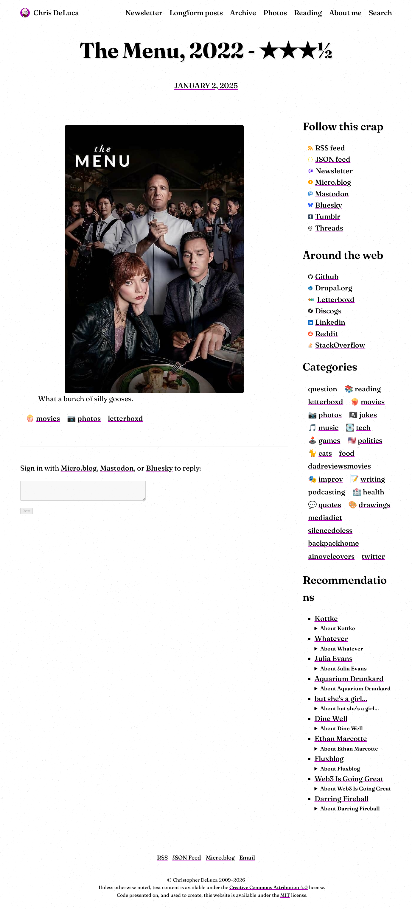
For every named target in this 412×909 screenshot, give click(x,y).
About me (345, 12)
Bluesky (159, 468)
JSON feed (329, 159)
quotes (329, 504)
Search (380, 12)
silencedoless (330, 530)
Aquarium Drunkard (349, 678)
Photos (275, 12)
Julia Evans (333, 658)
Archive (243, 12)
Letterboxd (331, 299)
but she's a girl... (341, 698)
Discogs (324, 310)
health (373, 492)
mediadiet (325, 517)
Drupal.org (330, 288)
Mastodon (117, 468)
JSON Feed (186, 857)
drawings (374, 504)
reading (368, 389)
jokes (368, 414)
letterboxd (125, 418)
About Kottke (337, 628)
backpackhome (333, 543)
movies (48, 418)
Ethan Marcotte (341, 738)
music (328, 427)
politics (370, 440)
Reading (308, 12)
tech (363, 427)
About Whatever (341, 648)
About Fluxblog (340, 768)
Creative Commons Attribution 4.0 (268, 887)
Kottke (326, 618)
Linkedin (326, 322)
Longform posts (196, 12)
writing (372, 479)
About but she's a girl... (349, 708)
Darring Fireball (342, 798)
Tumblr (324, 216)
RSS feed (326, 148)
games (329, 440)
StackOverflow (336, 345)
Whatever (331, 638)
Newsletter (143, 12)
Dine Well (331, 718)
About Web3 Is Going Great (355, 788)
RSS (162, 857)
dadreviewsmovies (339, 466)
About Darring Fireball (350, 808)
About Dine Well (341, 728)
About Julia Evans (343, 668)
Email (247, 857)
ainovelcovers (331, 556)
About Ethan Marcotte (349, 748)
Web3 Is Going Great (349, 778)
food (347, 453)
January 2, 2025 (206, 85)
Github (323, 276)
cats (325, 453)
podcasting (326, 492)
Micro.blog (79, 468)
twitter (373, 556)
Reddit (323, 333)
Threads (325, 228)
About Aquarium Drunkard (355, 688)
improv (330, 479)
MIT (285, 895)
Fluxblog (329, 758)
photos (89, 418)
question (322, 389)
